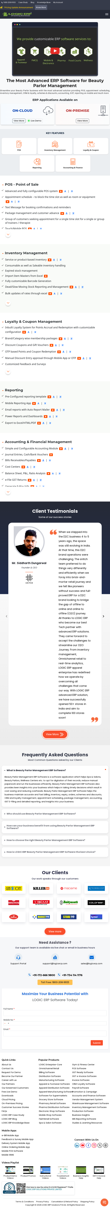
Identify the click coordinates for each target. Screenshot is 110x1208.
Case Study (23, 2)
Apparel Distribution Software (54, 1087)
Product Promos (28, 1171)
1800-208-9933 (8, 2)
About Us (6, 1064)
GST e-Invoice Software (84, 1076)
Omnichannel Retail (49, 1068)
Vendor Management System (87, 1099)
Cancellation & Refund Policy (64, 1201)
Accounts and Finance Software (89, 1095)
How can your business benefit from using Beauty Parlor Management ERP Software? (51, 827)
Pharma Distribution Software (54, 1107)
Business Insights (81, 1115)
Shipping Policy (87, 1201)
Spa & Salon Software (50, 1122)
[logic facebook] (88, 1145)
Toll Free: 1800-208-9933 (55, 982)
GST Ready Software (82, 1072)
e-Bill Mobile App (10, 1135)
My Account (58, 2)
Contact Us (7, 1068)
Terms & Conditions (25, 1201)
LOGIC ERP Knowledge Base (16, 1122)
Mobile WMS (8, 1154)
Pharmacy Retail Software (52, 1103)
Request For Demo (11, 1072)
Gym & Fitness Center (83, 1064)
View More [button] (55, 734)
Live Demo (34, 120)
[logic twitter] (99, 1145)
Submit (97, 1042)
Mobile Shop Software (50, 1115)
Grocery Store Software (51, 1099)
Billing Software (47, 1072)
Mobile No (9, 1019)
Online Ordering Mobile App (16, 1147)
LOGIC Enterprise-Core (50, 1064)
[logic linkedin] (76, 1145)
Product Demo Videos (10, 1172)
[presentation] (6, 616)
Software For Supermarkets (53, 1095)
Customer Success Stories (15, 1107)
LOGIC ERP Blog (9, 1118)
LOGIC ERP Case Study (13, 1115)
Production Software (83, 1111)
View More (19, 120)
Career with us (9, 1080)
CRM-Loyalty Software (83, 1084)
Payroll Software (80, 1087)
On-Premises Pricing (12, 1103)
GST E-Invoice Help (99, 1172)
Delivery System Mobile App (16, 1143)
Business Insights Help (81, 1172)
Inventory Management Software (89, 1107)
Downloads (7, 1095)
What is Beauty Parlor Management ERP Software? (36, 770)
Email (6, 1029)
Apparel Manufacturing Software (56, 1091)
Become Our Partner (12, 1076)
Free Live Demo (9, 1091)
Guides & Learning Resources (87, 1122)
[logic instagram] (94, 1145)
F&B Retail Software (49, 1118)
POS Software (79, 1068)
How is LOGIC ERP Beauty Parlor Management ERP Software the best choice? (51, 851)
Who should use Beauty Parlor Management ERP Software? (41, 813)
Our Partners (8, 1084)
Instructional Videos (45, 1172)
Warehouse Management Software (90, 1103)
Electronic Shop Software (52, 1111)
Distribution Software (50, 1076)
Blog (32, 2)
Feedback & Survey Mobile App (18, 1139)
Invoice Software (81, 1080)
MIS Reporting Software (84, 1118)
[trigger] (107, 14)
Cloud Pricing (8, 1099)
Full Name (9, 1008)
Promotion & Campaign (84, 1091)
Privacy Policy (42, 1201)
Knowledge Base (43, 2)
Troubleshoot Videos (63, 1172)
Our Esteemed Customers (15, 1087)
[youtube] (82, 1145)
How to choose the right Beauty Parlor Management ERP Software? (46, 840)
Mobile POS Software (12, 1151)
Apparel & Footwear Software (54, 1084)
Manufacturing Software (51, 1080)
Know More (41, 7)
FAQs (4, 1111)
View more (55, 931)
